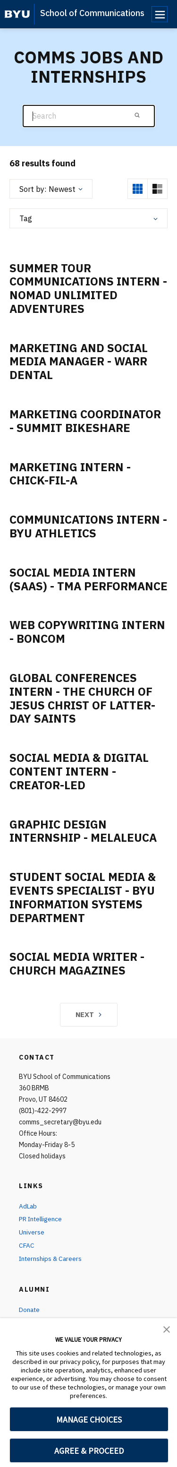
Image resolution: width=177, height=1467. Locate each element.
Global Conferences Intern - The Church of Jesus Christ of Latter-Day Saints (82, 698)
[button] (166, 1328)
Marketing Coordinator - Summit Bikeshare (85, 420)
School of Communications (92, 13)
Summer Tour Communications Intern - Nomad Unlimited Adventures (88, 288)
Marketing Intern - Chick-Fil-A (70, 473)
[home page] (17, 14)
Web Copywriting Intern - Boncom (87, 631)
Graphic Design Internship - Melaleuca (83, 831)
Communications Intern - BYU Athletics (88, 526)
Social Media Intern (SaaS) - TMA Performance (88, 579)
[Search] (89, 116)
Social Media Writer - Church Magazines (76, 963)
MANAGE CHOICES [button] (89, 1419)
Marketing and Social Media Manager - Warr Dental (78, 361)
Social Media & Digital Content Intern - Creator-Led (79, 771)
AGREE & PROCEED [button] (89, 1450)
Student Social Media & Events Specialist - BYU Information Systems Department (82, 897)
